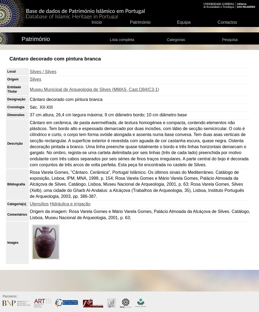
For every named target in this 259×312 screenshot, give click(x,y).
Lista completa (122, 40)
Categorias (176, 40)
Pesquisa (230, 40)
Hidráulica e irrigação (70, 204)
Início (96, 22)
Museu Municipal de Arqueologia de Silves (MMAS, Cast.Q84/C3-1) (94, 89)
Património (140, 22)
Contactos (227, 22)
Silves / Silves (43, 71)
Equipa (183, 22)
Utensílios (39, 204)
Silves (35, 79)
